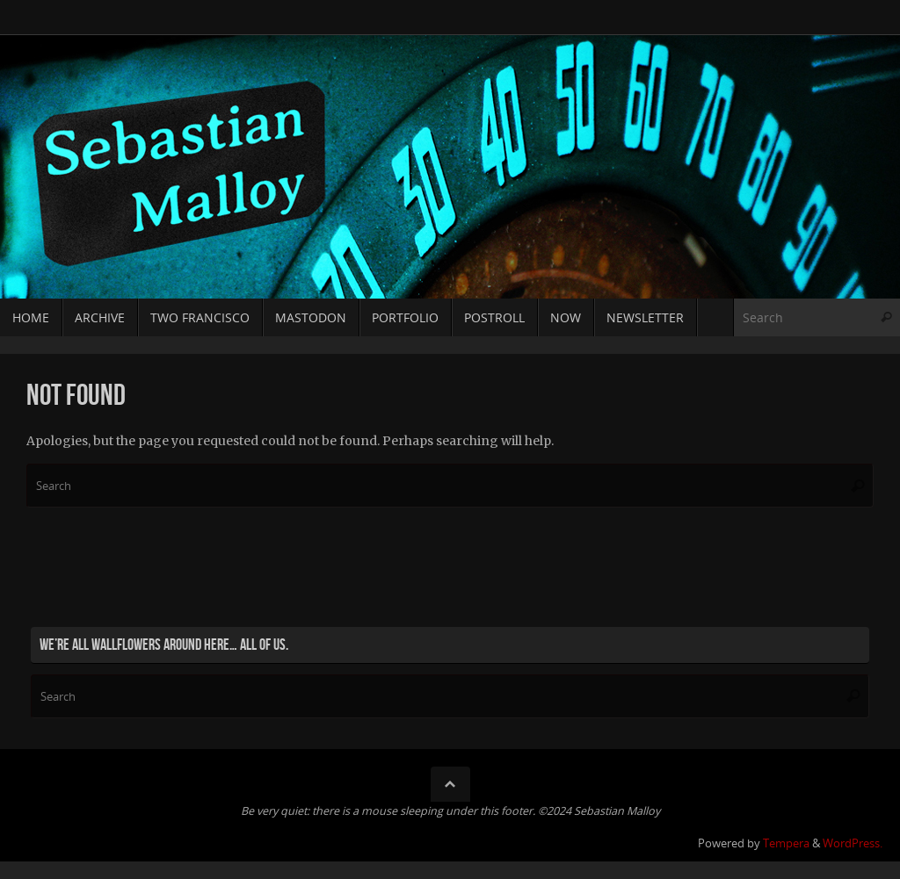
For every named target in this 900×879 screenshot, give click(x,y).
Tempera (786, 843)
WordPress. (852, 843)
